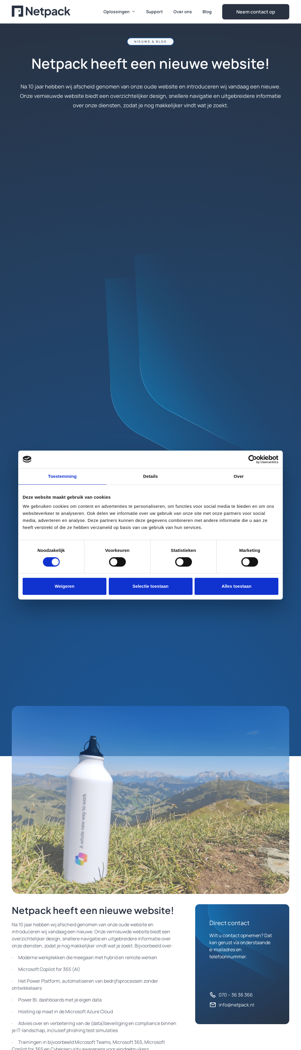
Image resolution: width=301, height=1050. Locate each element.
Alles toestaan (237, 586)
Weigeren (64, 586)
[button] (120, 12)
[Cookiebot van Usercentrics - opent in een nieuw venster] (252, 459)
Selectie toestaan (151, 586)
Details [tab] (150, 476)
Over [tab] (239, 476)
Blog (207, 11)
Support (154, 11)
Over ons (182, 11)
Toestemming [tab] (62, 476)
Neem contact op (255, 12)
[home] (41, 12)
